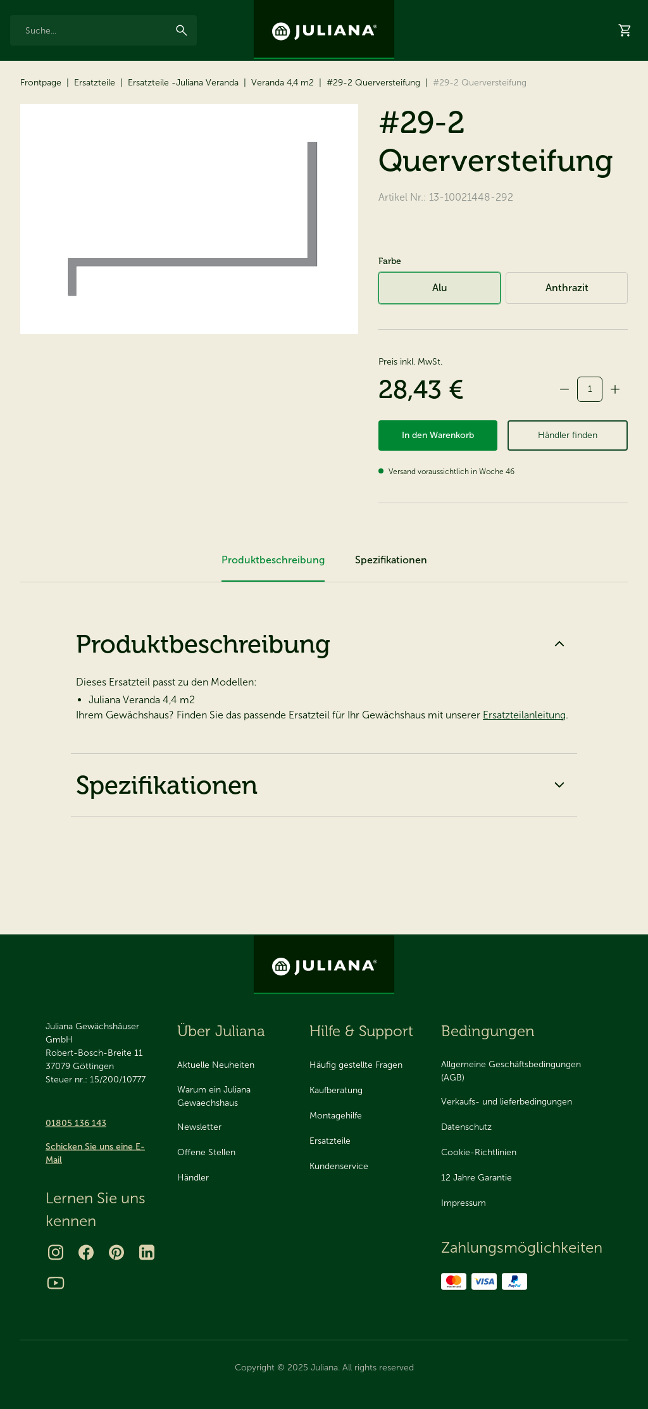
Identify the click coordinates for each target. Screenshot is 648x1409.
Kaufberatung (336, 1090)
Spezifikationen (324, 852)
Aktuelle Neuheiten (215, 1065)
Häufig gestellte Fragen (355, 1065)
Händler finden (567, 497)
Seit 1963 (167, 10)
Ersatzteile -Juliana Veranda (183, 139)
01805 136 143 (76, 1122)
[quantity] (589, 446)
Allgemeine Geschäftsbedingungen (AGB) (511, 1070)
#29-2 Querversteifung (373, 139)
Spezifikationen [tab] (391, 627)
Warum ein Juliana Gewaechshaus (214, 1096)
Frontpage (40, 139)
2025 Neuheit (285, 95)
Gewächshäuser (49, 95)
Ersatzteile (208, 95)
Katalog (380, 95)
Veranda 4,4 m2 (282, 139)
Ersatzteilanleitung (524, 782)
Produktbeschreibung (324, 711)
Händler (538, 95)
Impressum (463, 1203)
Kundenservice (338, 1166)
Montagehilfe (335, 1115)
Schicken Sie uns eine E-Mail (95, 1153)
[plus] (615, 446)
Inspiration (432, 11)
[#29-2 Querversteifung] (189, 276)
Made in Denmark (110, 10)
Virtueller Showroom (459, 95)
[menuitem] (49, 100)
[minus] (564, 446)
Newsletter (199, 1127)
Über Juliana (486, 11)
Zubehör (134, 95)
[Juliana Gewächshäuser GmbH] (324, 29)
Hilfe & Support (606, 95)
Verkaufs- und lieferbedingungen (506, 1101)
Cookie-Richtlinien (478, 1152)
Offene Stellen (206, 1152)
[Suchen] (181, 52)
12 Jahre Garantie (40, 10)
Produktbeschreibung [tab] (273, 627)
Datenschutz (466, 1127)
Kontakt (536, 11)
